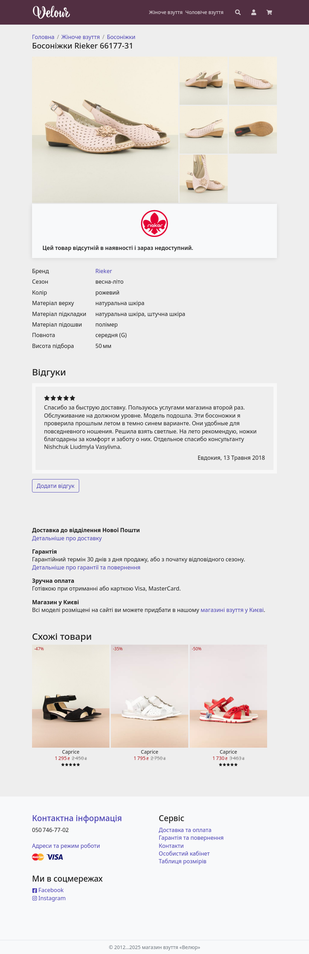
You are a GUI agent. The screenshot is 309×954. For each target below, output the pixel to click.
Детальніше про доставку (67, 538)
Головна (43, 37)
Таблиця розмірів (183, 861)
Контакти (171, 846)
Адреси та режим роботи (66, 846)
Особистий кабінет (184, 853)
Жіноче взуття (81, 37)
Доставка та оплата (185, 830)
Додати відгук (56, 486)
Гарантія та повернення (191, 838)
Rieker (103, 271)
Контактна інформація (77, 818)
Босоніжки (121, 37)
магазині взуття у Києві (232, 610)
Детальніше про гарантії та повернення (86, 567)
